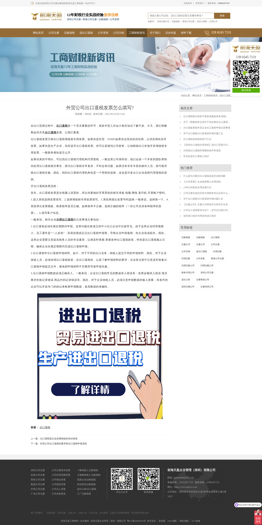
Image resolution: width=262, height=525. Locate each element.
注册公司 (185, 244)
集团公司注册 (38, 484)
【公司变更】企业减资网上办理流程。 (203, 181)
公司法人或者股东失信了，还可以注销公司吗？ (207, 210)
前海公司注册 (38, 475)
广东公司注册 (38, 493)
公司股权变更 (59, 484)
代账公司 (82, 513)
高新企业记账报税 (86, 479)
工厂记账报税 (84, 493)
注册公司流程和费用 (119, 513)
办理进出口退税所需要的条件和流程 (202, 150)
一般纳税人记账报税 (87, 470)
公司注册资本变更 (61, 470)
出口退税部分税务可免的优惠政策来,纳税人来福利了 (210, 116)
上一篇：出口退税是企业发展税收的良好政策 (54, 438)
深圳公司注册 (207, 272)
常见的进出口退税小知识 (196, 156)
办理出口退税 (64, 219)
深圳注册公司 (163, 21)
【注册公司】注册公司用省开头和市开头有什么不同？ (211, 204)
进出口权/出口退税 (86, 489)
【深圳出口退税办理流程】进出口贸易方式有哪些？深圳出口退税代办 (219, 145)
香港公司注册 (188, 21)
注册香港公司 (202, 279)
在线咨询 (188, 3)
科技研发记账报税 (86, 484)
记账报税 (176, 21)
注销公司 (214, 21)
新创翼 (162, 521)
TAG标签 (196, 521)
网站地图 (184, 521)
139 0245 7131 (246, 57)
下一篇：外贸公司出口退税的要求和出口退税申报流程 (59, 443)
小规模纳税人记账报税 (88, 475)
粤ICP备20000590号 (136, 521)
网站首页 (38, 32)
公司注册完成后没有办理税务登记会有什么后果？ (209, 193)
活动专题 (170, 32)
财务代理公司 (187, 272)
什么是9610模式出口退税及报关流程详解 (204, 176)
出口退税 (62, 125)
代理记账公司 (187, 265)
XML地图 (172, 521)
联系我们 (200, 3)
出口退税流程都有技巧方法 (197, 139)
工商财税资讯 (137, 32)
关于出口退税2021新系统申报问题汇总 (203, 133)
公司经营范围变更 (61, 475)
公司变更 (103, 32)
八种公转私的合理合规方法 (197, 187)
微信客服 (246, 90)
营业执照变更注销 (140, 513)
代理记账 (217, 251)
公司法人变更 (59, 489)
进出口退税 (202, 21)
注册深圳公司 (207, 286)
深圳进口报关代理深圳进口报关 (199, 216)
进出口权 (185, 279)
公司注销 (118, 32)
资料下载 (186, 32)
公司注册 (53, 32)
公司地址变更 (59, 479)
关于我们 (155, 32)
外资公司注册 (38, 489)
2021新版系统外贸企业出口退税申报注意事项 (206, 128)
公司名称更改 (59, 493)
